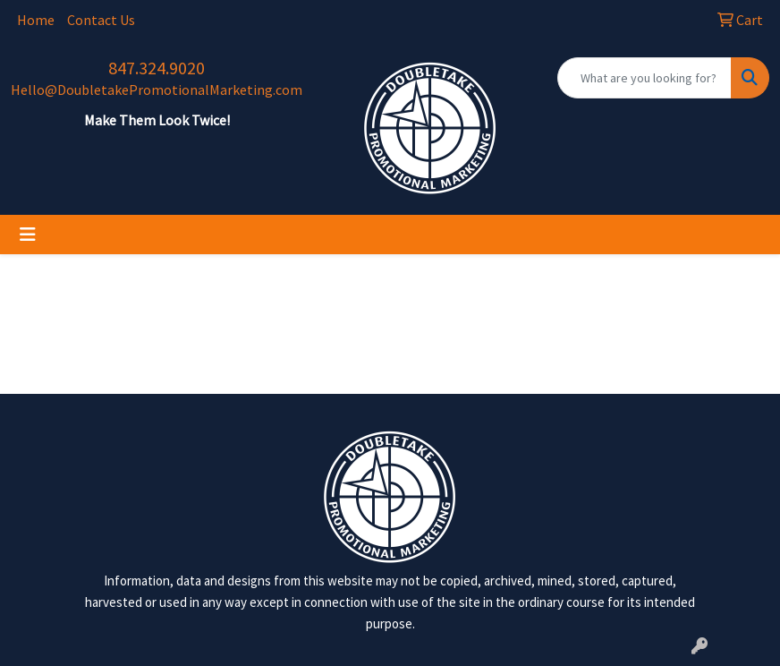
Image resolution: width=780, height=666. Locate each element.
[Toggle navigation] (28, 234)
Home (36, 20)
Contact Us (101, 20)
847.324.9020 (156, 67)
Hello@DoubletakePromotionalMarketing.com (156, 89)
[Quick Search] (644, 77)
